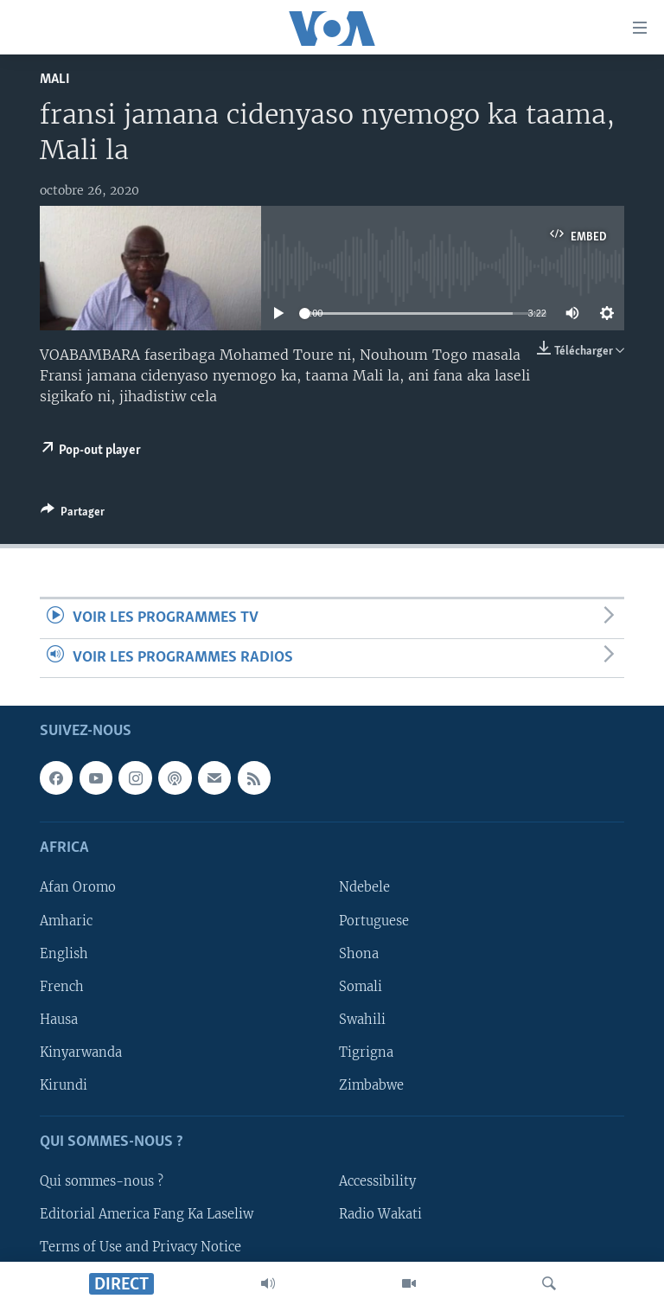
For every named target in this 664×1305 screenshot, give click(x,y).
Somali (360, 987)
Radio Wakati (380, 1214)
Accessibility (377, 1181)
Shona (359, 954)
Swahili (362, 1019)
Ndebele (364, 887)
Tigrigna (366, 1052)
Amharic (66, 920)
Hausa (59, 1019)
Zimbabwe (371, 1085)
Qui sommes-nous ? (101, 1181)
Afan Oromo (78, 887)
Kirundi (63, 1085)
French (62, 987)
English (64, 954)
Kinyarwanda (81, 1052)
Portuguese (374, 920)
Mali (55, 79)
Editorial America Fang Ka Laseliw (146, 1214)
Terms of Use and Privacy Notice (140, 1247)
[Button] (73, 514)
